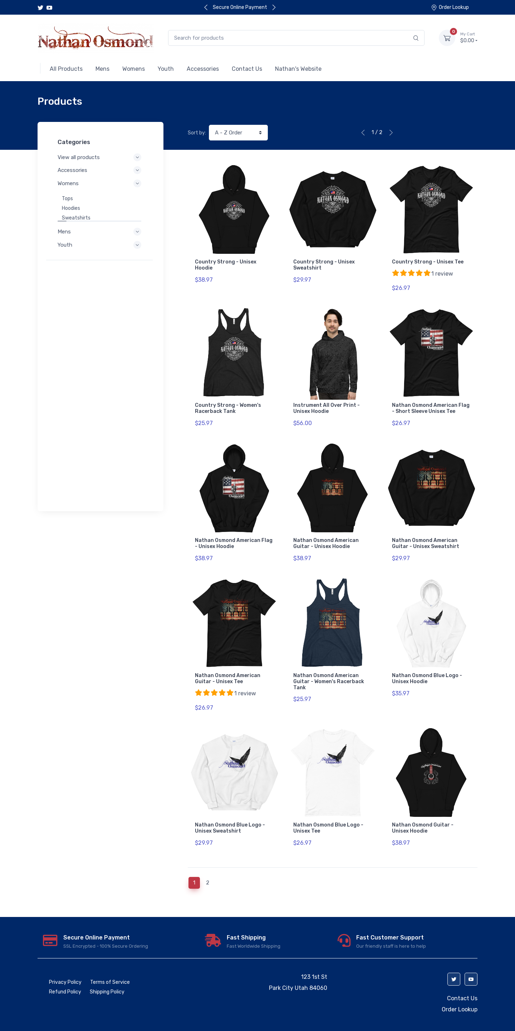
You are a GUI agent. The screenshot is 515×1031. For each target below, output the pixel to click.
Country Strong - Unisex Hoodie (225, 265)
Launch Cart (135, 1019)
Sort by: (197, 133)
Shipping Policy (107, 977)
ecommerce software (69, 1019)
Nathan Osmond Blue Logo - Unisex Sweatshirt (230, 816)
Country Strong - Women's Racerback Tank (228, 405)
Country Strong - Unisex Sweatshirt (324, 265)
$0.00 (468, 37)
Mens (100, 232)
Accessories (100, 170)
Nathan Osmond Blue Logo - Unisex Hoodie (427, 670)
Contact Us (462, 983)
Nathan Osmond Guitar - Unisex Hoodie (422, 816)
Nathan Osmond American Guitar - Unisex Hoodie (326, 537)
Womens (100, 183)
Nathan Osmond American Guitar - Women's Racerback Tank (328, 673)
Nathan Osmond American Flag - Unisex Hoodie (234, 537)
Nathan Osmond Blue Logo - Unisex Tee (328, 816)
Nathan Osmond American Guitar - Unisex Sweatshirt (425, 537)
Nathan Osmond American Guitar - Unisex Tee (227, 670)
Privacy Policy (65, 967)
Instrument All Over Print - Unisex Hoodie (326, 405)
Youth (100, 245)
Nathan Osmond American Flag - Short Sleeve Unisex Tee (431, 405)
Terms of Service (110, 967)
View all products (100, 157)
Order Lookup (450, 7)
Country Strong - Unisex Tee (428, 262)
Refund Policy (65, 977)
